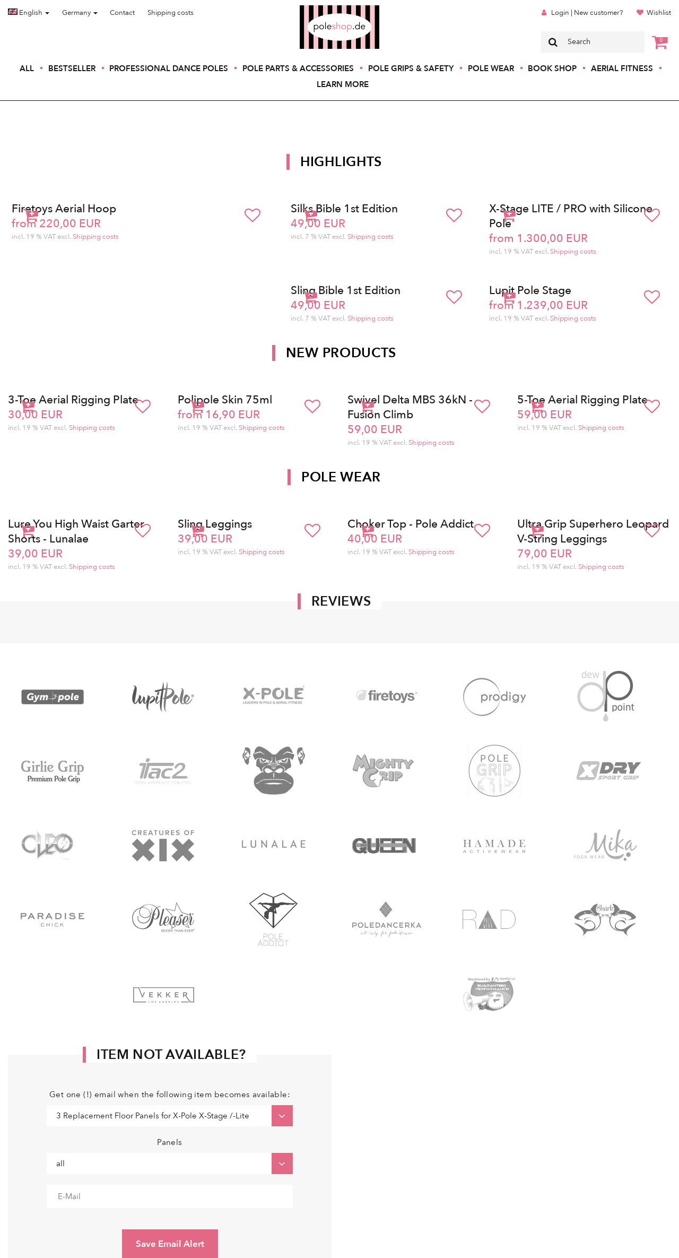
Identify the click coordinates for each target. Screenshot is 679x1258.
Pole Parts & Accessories (298, 68)
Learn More (343, 84)
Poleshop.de (314, 9)
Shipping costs (170, 13)
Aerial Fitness (622, 68)
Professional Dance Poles (168, 68)
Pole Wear (491, 68)
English (28, 13)
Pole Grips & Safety (411, 68)
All (27, 68)
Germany (80, 13)
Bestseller (71, 68)
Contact (122, 13)
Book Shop (552, 68)
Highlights (341, 162)
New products (341, 353)
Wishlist (659, 13)
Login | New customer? (587, 13)
